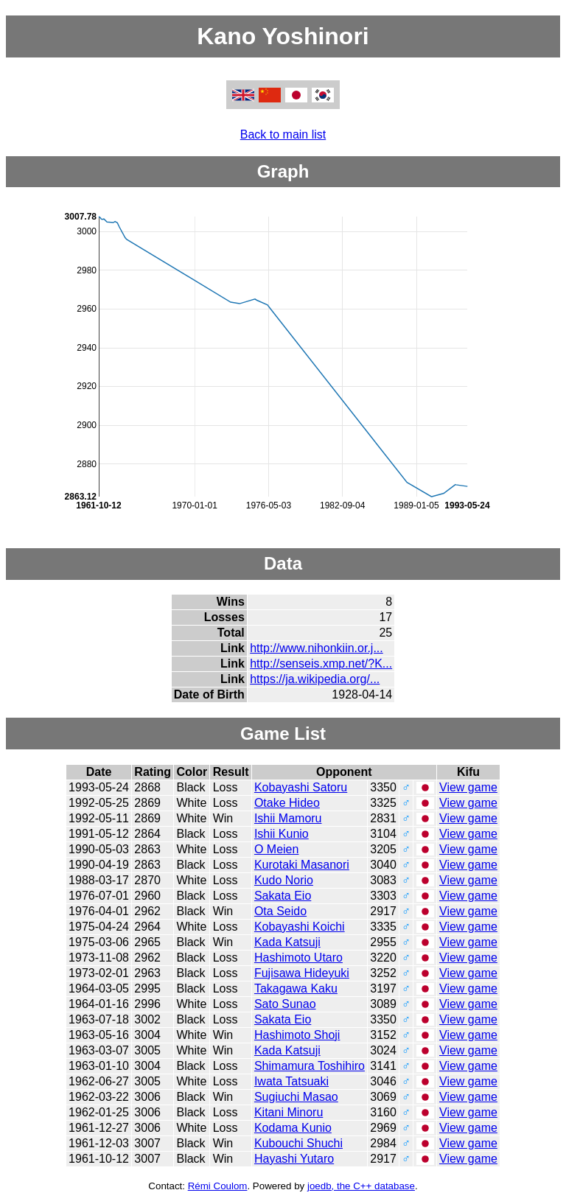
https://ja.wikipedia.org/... (315, 679)
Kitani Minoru (288, 1112)
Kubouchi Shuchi (298, 1143)
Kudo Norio (283, 880)
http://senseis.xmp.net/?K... (321, 663)
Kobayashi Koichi (299, 926)
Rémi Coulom (218, 1185)
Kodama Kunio (293, 1127)
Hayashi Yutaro (294, 1158)
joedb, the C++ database (361, 1185)
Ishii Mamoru (288, 818)
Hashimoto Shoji (297, 1035)
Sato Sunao (285, 1004)
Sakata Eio (282, 895)
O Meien (276, 849)
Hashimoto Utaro (298, 957)
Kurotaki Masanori (301, 864)
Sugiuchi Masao (296, 1097)
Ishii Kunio (281, 833)
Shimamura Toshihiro (309, 1066)
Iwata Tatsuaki (291, 1081)
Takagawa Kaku (296, 988)
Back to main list (283, 134)
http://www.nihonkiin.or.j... (316, 648)
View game (468, 787)
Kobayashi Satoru (300, 787)
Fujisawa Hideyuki (301, 973)
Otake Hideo (287, 803)
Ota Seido (280, 911)
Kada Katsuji (287, 942)
